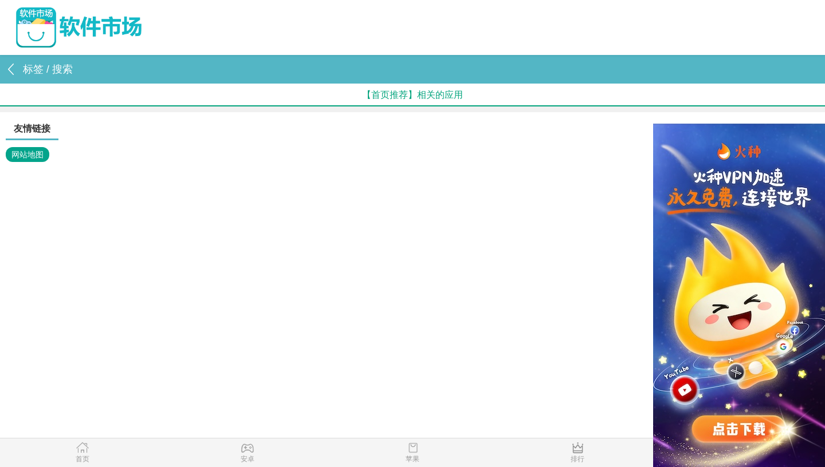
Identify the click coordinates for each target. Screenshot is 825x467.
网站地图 (27, 154)
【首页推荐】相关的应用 (412, 95)
